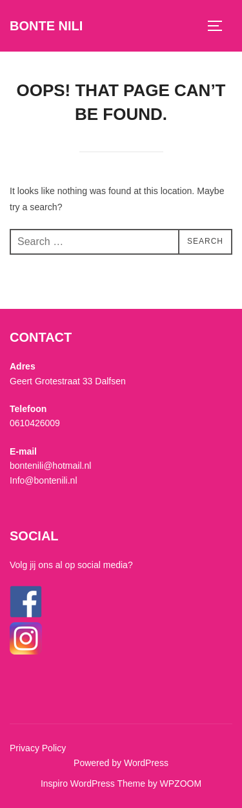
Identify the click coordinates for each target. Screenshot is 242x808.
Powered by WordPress (121, 763)
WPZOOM (181, 783)
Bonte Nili (46, 26)
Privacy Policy (38, 748)
